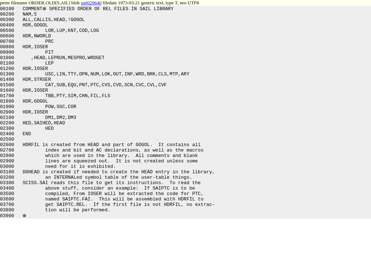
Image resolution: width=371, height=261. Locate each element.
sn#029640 (91, 2)
